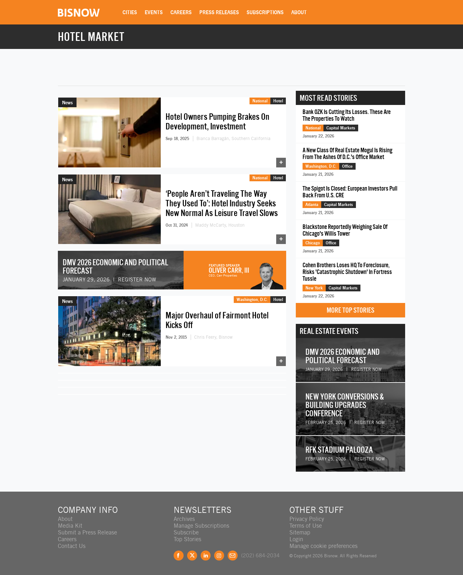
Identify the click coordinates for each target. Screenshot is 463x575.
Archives (184, 518)
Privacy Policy (306, 518)
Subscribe (186, 532)
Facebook (179, 556)
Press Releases (219, 12)
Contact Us (72, 545)
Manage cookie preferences (323, 545)
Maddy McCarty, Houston (220, 225)
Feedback (233, 556)
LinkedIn (206, 556)
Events (154, 12)
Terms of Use (305, 525)
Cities (130, 12)
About (299, 12)
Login (296, 539)
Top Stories (187, 539)
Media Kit (70, 525)
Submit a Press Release (87, 532)
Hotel (278, 100)
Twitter (192, 556)
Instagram (219, 556)
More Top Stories (350, 310)
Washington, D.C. (252, 299)
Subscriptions (265, 12)
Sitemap (299, 532)
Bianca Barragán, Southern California (233, 138)
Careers (181, 12)
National (260, 100)
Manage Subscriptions (201, 525)
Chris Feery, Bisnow (213, 337)
